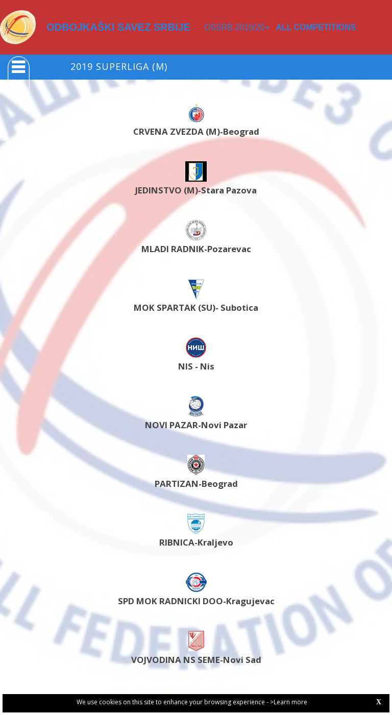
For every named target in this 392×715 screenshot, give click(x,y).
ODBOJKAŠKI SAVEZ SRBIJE (118, 27)
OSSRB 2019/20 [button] (237, 27)
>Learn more (288, 702)
